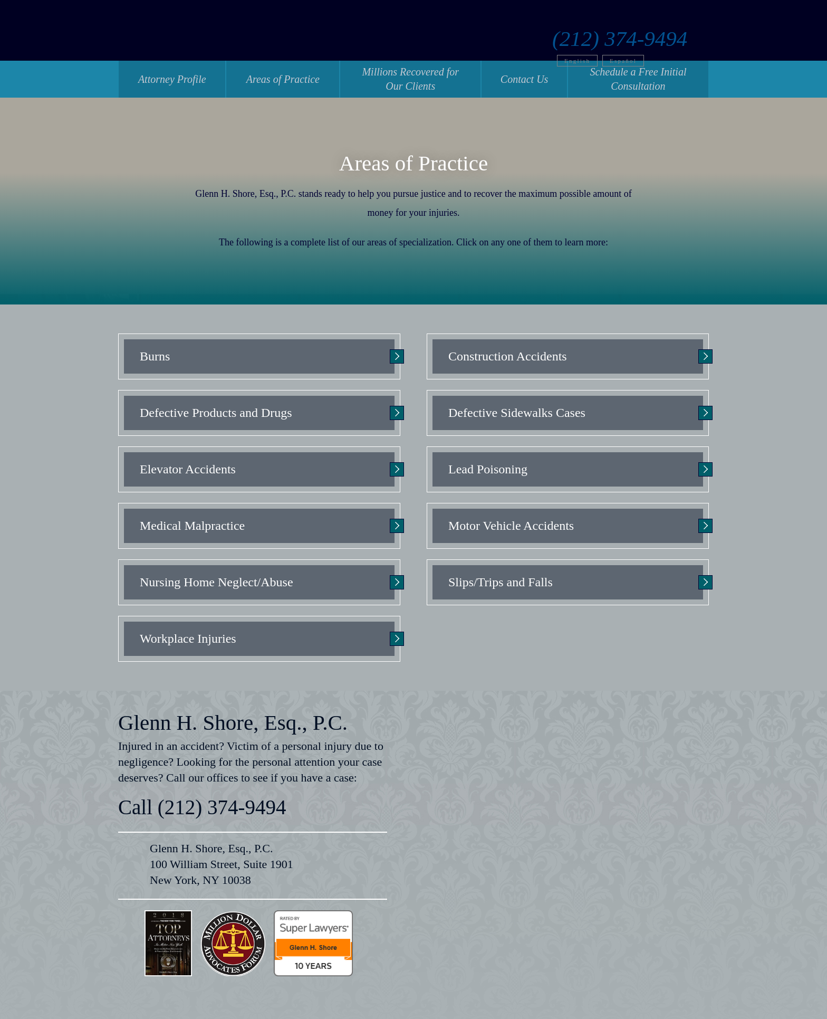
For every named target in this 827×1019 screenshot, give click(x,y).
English (599, 44)
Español (644, 44)
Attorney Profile (172, 79)
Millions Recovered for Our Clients (410, 79)
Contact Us (525, 79)
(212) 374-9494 (641, 22)
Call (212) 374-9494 (202, 807)
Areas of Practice (283, 79)
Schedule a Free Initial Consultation (638, 79)
